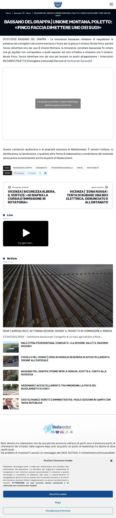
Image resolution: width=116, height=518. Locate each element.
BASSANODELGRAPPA (23, 168)
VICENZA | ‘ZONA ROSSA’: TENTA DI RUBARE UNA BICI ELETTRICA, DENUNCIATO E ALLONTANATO (84, 195)
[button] (111, 460)
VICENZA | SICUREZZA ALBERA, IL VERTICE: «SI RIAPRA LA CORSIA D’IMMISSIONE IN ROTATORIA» (32, 195)
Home (8, 13)
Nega (58, 502)
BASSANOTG (42, 168)
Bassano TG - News (22, 13)
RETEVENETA (93, 168)
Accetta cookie (58, 494)
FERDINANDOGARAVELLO (63, 168)
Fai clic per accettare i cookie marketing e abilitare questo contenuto (58, 104)
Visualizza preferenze (58, 510)
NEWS (80, 168)
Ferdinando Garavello (79, 61)
